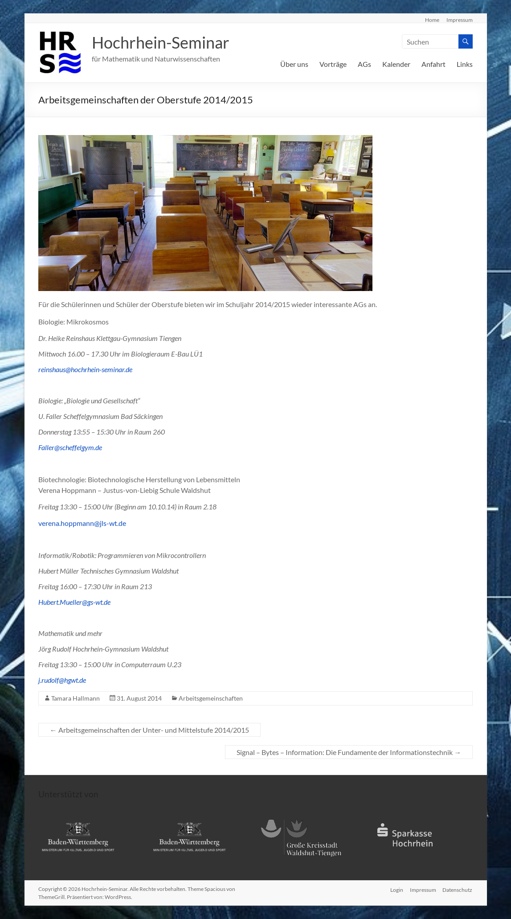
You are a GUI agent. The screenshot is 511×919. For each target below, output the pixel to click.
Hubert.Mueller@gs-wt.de (74, 602)
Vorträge (333, 64)
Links (465, 64)
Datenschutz (458, 889)
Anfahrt (433, 64)
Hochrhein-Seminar (160, 42)
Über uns (294, 64)
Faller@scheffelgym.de (70, 447)
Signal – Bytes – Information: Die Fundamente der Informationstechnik (349, 752)
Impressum (459, 19)
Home (432, 19)
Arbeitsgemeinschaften (211, 698)
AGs (364, 64)
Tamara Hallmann (75, 698)
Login (395, 889)
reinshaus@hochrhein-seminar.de (85, 369)
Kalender (396, 64)
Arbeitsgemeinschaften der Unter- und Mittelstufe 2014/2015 (149, 730)
